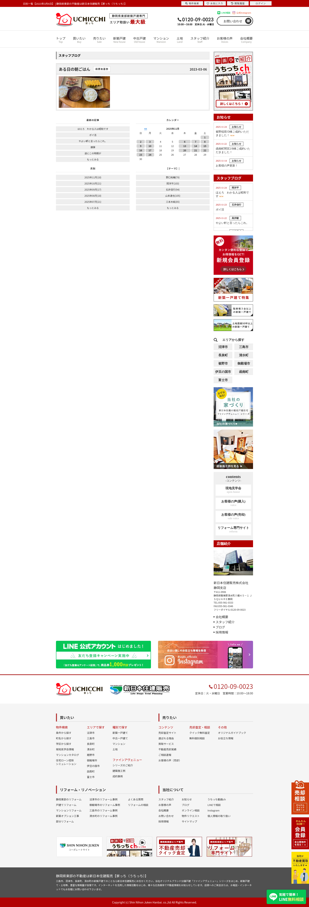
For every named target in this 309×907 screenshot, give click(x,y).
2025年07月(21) (92, 201)
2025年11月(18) (92, 177)
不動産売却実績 (167, 749)
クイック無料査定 (199, 733)
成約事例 (118, 776)
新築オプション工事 (67, 816)
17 (150, 150)
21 (195, 150)
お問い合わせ (232, 21)
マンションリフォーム (69, 810)
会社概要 (246, 40)
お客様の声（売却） (169, 760)
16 (140, 150)
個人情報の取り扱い (219, 816)
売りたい (99, 40)
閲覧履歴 (238, 3)
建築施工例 (119, 771)
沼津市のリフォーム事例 (103, 799)
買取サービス (166, 744)
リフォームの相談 (138, 805)
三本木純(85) (173, 201)
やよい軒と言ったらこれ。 (93, 141)
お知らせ (187, 799)
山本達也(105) (172, 195)
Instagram (214, 810)
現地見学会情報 (65, 749)
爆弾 (92, 147)
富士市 (223, 380)
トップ (60, 40)
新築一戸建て (120, 733)
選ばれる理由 (166, 738)
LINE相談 (225, 12)
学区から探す (63, 744)
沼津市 (223, 347)
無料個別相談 (197, 738)
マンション (161, 40)
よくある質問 (135, 799)
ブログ (220, 627)
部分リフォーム (65, 821)
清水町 (244, 355)
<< (145, 128)
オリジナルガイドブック (232, 733)
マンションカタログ (67, 755)
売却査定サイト (167, 733)
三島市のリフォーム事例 (103, 810)
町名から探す (63, 738)
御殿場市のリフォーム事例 (104, 805)
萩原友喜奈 (101, 69)
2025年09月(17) (92, 189)
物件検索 (192, 3)
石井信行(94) (173, 189)
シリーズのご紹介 (123, 765)
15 (204, 146)
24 (150, 154)
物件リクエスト (191, 816)
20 (184, 150)
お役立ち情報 (225, 738)
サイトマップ (189, 821)
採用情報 (222, 632)
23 (140, 154)
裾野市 (223, 363)
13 (184, 146)
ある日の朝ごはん (74, 69)
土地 (180, 40)
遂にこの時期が (93, 153)
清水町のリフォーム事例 (103, 816)
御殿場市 (243, 363)
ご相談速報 (164, 755)
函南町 (244, 371)
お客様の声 (225, 40)
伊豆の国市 (223, 371)
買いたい (79, 40)
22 (204, 150)
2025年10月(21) (92, 183)
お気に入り (215, 3)
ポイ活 (92, 135)
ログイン (261, 3)
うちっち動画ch (217, 799)
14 (195, 146)
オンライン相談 (191, 810)
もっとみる (93, 159)
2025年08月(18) (92, 195)
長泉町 (223, 355)
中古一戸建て (120, 738)
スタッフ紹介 (199, 40)
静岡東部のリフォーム (69, 799)
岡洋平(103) (173, 183)
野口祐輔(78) (173, 177)
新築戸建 (119, 40)
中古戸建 (139, 40)
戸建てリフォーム (66, 805)
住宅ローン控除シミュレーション (66, 762)
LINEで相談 (214, 805)
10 (150, 146)
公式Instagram (243, 12)
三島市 (244, 347)
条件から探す (63, 733)
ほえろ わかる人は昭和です (92, 128)
